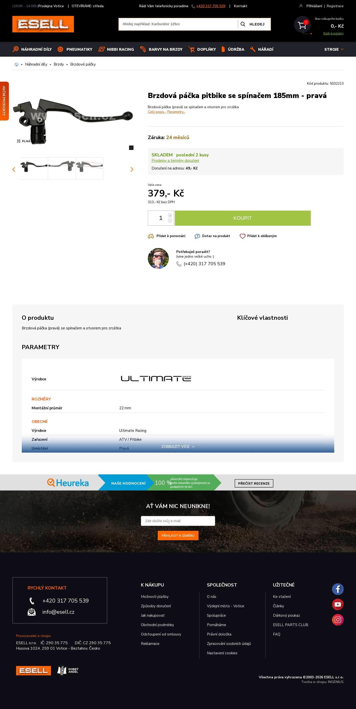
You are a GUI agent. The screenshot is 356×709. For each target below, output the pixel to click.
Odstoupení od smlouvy (161, 634)
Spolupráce (216, 615)
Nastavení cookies (222, 653)
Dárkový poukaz (286, 615)
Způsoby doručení (156, 606)
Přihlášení (314, 6)
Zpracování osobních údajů (229, 643)
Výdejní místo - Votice (225, 606)
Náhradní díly (36, 49)
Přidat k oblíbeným (262, 236)
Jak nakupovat (153, 615)
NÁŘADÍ (265, 49)
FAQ (276, 634)
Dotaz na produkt (216, 236)
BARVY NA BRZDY (165, 49)
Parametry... (176, 111)
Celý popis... (157, 111)
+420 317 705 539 (210, 6)
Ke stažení (282, 596)
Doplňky (206, 49)
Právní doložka (219, 634)
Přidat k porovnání (170, 236)
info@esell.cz (58, 612)
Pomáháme (216, 624)
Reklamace (150, 643)
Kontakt (240, 6)
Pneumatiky (79, 49)
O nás (211, 596)
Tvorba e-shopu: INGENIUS (322, 682)
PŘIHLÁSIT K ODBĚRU (178, 535)
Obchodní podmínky (157, 624)
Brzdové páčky (83, 64)
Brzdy (59, 64)
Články (278, 606)
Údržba (236, 49)
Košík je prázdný (333, 33)
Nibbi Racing (120, 49)
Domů (16, 64)
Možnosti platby (155, 596)
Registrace (335, 6)
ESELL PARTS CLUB (290, 624)
